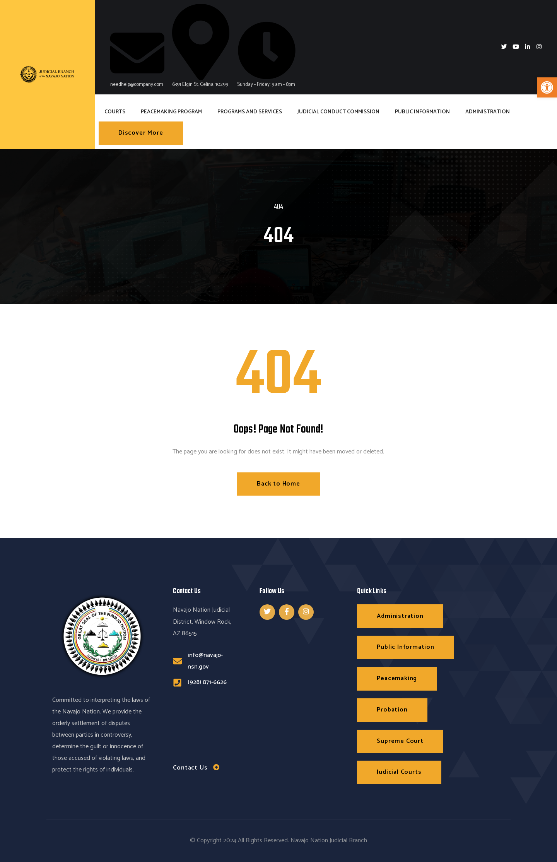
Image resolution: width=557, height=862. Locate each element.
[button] (547, 87)
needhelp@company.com (137, 57)
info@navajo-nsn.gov (205, 661)
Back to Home (278, 484)
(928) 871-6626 (207, 682)
